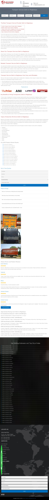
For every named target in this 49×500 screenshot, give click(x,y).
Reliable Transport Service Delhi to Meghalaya (9, 27)
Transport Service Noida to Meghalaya (9, 148)
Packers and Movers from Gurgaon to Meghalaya (10, 157)
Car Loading (3, 451)
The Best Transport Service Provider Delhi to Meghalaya (11, 26)
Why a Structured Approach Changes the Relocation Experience (12, 199)
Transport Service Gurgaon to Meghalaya (9, 147)
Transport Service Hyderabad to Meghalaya (10, 151)
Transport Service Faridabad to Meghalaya (9, 153)
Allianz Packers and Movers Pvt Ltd (29, 498)
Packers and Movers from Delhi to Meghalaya (10, 154)
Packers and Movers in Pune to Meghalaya (9, 163)
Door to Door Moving (5, 447)
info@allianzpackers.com (39, 5)
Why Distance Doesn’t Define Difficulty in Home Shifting (11, 195)
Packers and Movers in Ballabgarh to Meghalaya (10, 160)
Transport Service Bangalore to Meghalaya (9, 150)
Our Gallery (3, 469)
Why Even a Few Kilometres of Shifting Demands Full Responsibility (12, 191)
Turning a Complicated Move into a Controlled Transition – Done (12, 207)
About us (3, 466)
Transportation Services (5, 449)
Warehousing (3, 453)
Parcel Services (4, 457)
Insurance (3, 455)
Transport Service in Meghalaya (8, 144)
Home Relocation (4, 444)
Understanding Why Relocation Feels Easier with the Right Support (12, 203)
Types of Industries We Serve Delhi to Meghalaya (10, 31)
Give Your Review (6, 307)
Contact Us (3, 468)
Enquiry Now (3, 471)
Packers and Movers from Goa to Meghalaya (10, 164)
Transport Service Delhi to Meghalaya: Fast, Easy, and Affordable (12, 29)
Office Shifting (3, 445)
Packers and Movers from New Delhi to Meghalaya (11, 156)
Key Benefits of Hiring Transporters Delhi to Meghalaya (11, 30)
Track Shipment (4, 459)
